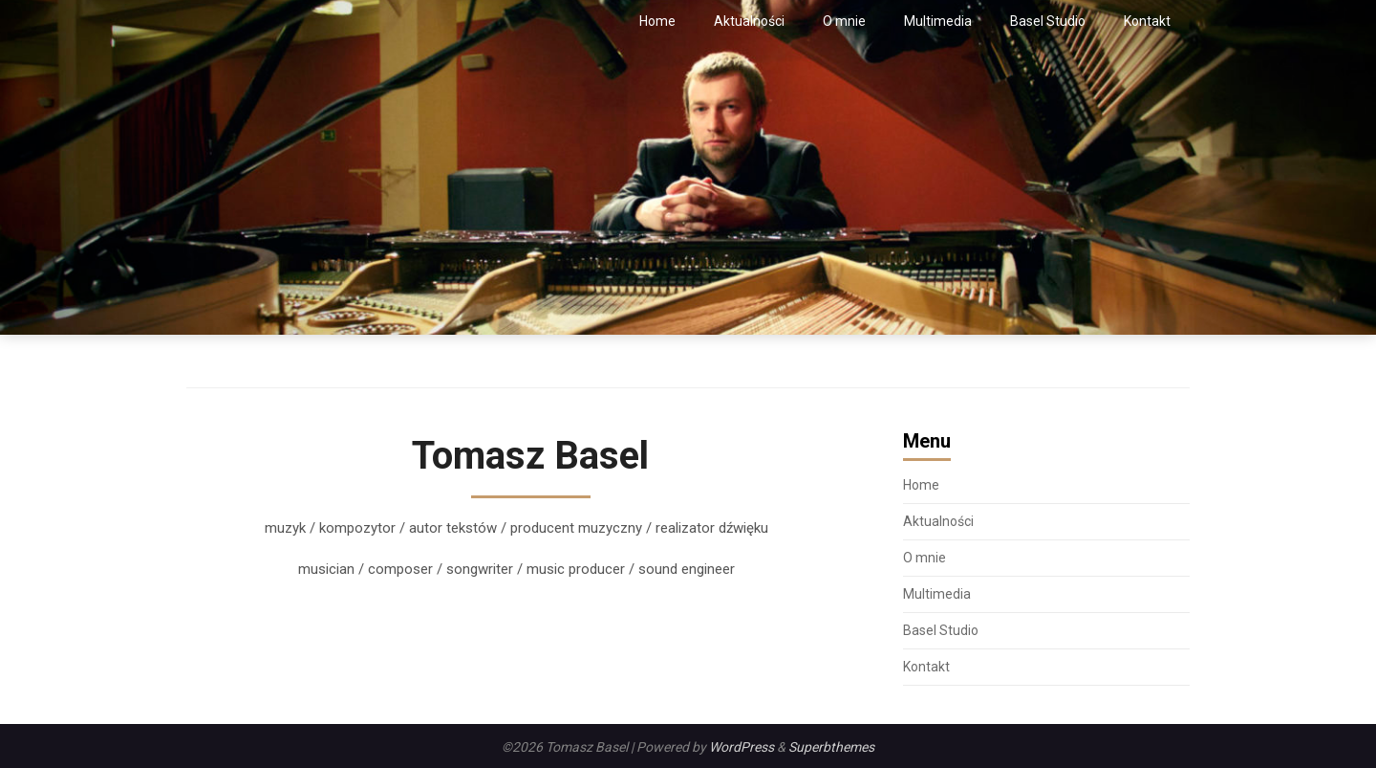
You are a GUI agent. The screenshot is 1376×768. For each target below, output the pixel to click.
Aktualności (749, 21)
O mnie (844, 21)
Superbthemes (831, 747)
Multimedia (938, 21)
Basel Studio (1048, 21)
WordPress (741, 747)
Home (657, 21)
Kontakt (1147, 21)
